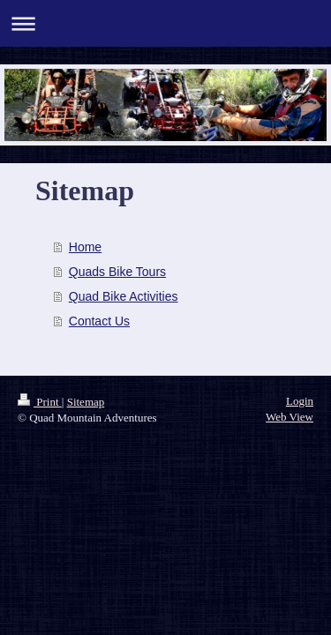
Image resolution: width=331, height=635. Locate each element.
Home (85, 247)
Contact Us (99, 321)
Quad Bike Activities (123, 296)
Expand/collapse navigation (165, 23)
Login (299, 400)
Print (40, 401)
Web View (289, 416)
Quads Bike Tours (117, 272)
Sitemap (86, 401)
